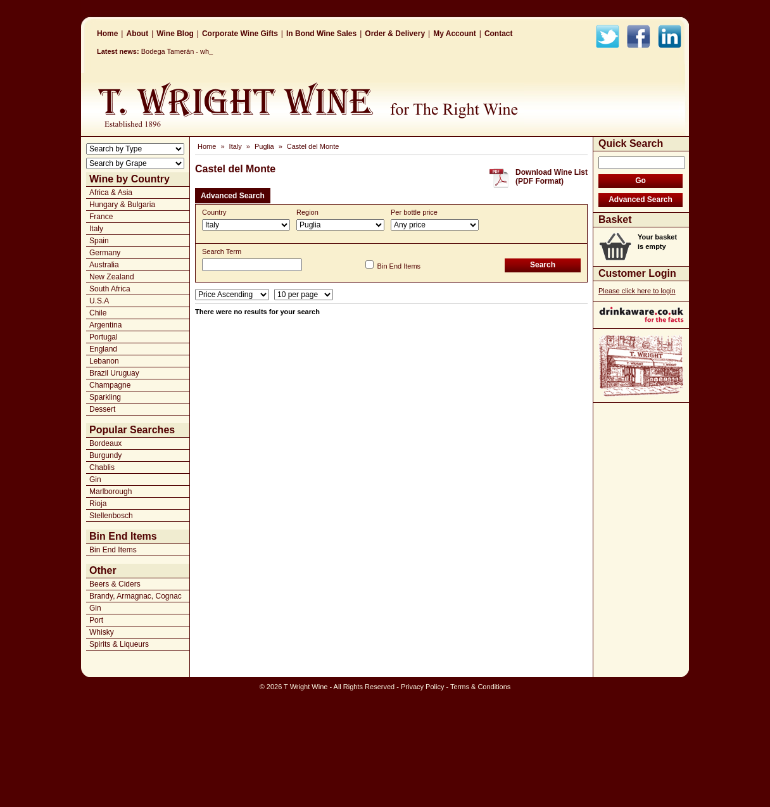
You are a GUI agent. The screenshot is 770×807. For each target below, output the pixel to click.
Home (107, 33)
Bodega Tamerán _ (170, 51)
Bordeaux (105, 443)
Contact (498, 33)
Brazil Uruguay (114, 373)
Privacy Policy (422, 686)
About (137, 33)
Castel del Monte (313, 146)
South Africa (109, 288)
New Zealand (111, 276)
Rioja (97, 503)
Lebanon (104, 361)
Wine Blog (175, 33)
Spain (99, 240)
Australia (104, 264)
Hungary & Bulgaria (122, 204)
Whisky (101, 632)
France (101, 216)
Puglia (264, 146)
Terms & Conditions (480, 686)
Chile (97, 312)
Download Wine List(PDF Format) (551, 177)
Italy (96, 228)
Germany (104, 252)
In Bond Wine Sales (321, 33)
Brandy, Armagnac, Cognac (135, 596)
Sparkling (105, 397)
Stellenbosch (111, 515)
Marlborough (110, 491)
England (103, 349)
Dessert (102, 409)
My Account (454, 33)
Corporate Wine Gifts (240, 33)
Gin (95, 479)
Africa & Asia (110, 192)
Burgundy (105, 455)
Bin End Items (113, 549)
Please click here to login (637, 291)
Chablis (102, 467)
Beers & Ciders (115, 584)
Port (96, 620)
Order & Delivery (395, 33)
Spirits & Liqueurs (119, 644)
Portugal (103, 337)
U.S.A (99, 300)
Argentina (105, 325)
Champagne (109, 385)
